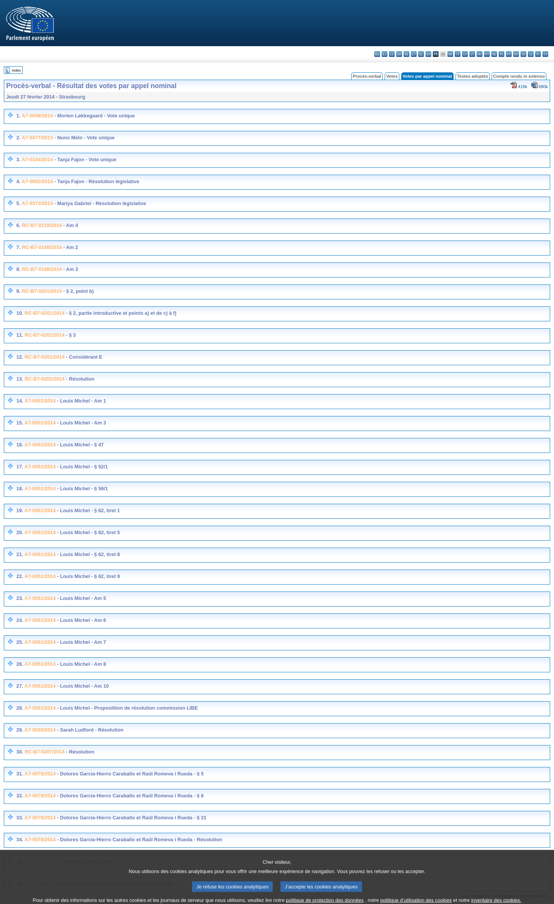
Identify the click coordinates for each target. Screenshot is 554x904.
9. (18, 291)
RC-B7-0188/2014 (42, 247)
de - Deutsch (406, 54)
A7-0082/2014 (37, 181)
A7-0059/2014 (37, 116)
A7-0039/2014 (39, 730)
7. (18, 247)
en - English (428, 54)
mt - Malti (487, 54)
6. (18, 225)
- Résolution (80, 379)
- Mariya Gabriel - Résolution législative (99, 203)
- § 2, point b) (78, 291)
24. (19, 620)
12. (20, 357)
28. (19, 708)
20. (19, 532)
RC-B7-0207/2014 (45, 752)
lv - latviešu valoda (465, 54)
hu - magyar (479, 54)
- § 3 (70, 335)
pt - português (509, 54)
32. (19, 796)
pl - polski (501, 54)
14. (19, 401)
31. (19, 774)
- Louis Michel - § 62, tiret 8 (88, 554)
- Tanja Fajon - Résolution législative (96, 181)
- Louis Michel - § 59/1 (82, 488)
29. (19, 730)
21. (19, 554)
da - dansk (399, 54)
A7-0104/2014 (37, 159)
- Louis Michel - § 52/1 (82, 467)
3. (18, 159)
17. (19, 467)
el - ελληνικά (421, 54)
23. (19, 598)
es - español (384, 54)
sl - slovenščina (531, 54)
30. (20, 752)
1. (18, 116)
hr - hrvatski (450, 54)
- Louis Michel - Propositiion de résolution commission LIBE (127, 708)
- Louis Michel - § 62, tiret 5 (88, 532)
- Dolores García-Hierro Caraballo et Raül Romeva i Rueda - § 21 (131, 817)
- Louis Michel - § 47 (80, 445)
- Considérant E (83, 357)
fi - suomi (538, 54)
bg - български (377, 54)
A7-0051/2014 (39, 401)
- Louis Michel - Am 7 (81, 642)
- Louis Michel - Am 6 (81, 620)
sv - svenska (545, 54)
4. (18, 181)
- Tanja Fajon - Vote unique (84, 159)
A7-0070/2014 (39, 774)
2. (18, 137)
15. (19, 423)
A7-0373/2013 (37, 203)
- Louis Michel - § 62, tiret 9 (88, 576)
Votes (392, 76)
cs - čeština (392, 54)
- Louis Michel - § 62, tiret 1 (88, 510)
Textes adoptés (472, 76)
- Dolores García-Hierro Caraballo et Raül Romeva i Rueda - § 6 (130, 796)
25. (19, 642)
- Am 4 (70, 225)
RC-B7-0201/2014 (42, 291)
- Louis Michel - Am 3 (81, 423)
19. (19, 510)
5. (18, 203)
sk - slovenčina (523, 54)
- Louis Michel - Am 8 (81, 664)
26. (19, 664)
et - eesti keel (414, 54)
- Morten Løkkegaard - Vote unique (94, 116)
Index (16, 70)
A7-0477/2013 (37, 137)
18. (19, 488)
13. (20, 379)
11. (20, 335)
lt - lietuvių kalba (472, 54)
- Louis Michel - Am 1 (81, 401)
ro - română (516, 54)
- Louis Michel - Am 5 (81, 598)
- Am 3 (70, 269)
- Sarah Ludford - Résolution (89, 730)
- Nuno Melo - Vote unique (83, 137)
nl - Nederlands (494, 54)
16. (19, 445)
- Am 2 (70, 247)
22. (19, 576)
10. (20, 313)
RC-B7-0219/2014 (42, 225)
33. (19, 817)
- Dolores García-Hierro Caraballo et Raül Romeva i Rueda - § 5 (130, 774)
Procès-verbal (367, 76)
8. (18, 269)
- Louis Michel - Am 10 (82, 686)
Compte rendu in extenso (519, 76)
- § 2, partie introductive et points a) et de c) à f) (121, 313)
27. (19, 686)
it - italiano (458, 54)
